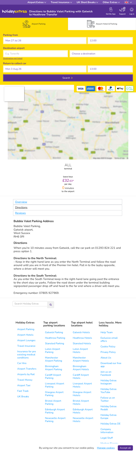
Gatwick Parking (54, 332)
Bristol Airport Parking (53, 402)
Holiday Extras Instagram (109, 382)
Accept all (125, 448)
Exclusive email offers (109, 339)
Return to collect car (14, 63)
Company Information (107, 431)
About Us (106, 357)
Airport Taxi (23, 385)
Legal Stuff (107, 437)
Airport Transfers (26, 368)
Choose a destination (81, 48)
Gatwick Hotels (81, 332)
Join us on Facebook (106, 373)
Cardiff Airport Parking (53, 376)
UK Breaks (23, 396)
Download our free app (111, 365)
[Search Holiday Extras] (29, 303)
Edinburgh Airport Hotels (83, 411)
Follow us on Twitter (108, 399)
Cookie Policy (108, 346)
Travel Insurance (26, 346)
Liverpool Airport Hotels (82, 385)
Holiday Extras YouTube (109, 391)
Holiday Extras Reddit (109, 408)
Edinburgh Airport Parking (55, 411)
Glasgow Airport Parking (54, 394)
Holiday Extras (14, 11)
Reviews (20, 213)
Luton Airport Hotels (80, 351)
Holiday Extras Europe (109, 417)
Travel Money (24, 379)
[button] (45, 40)
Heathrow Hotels (82, 337)
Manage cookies (106, 447)
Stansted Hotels (82, 343)
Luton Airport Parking (52, 351)
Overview (21, 202)
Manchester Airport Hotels (81, 359)
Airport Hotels (25, 334)
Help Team (107, 332)
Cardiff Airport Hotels (81, 376)
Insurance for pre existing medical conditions (26, 354)
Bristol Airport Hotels (81, 402)
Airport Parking (25, 329)
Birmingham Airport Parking (53, 368)
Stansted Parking (54, 343)
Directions (21, 207)
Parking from (10, 35)
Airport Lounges (26, 340)
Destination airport (14, 48)
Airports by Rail (26, 374)
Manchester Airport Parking (53, 359)
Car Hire (22, 363)
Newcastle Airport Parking (55, 420)
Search (66, 78)
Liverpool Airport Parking (54, 385)
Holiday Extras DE (110, 423)
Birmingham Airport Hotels (81, 368)
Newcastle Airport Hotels (83, 420)
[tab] (34, 24)
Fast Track (23, 391)
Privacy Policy (108, 352)
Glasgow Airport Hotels (82, 394)
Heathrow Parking (55, 337)
